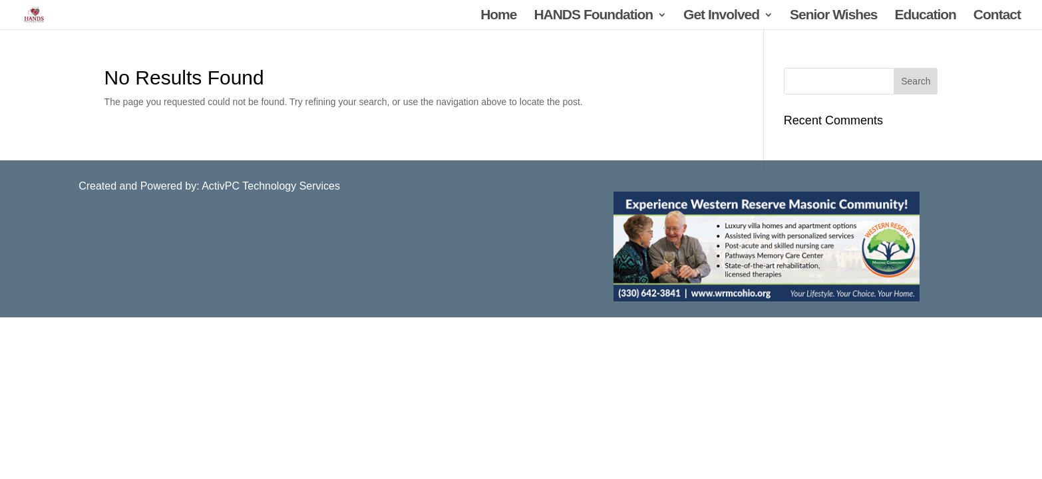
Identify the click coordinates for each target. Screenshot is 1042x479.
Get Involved (721, 16)
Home (498, 16)
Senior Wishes (834, 16)
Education (925, 16)
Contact (997, 16)
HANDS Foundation (593, 16)
